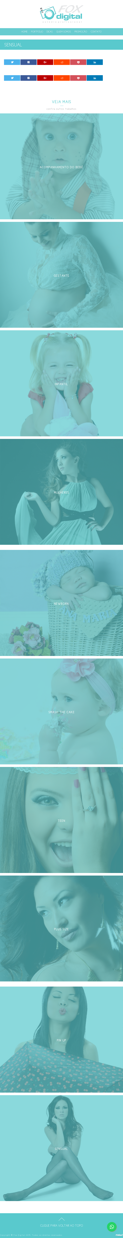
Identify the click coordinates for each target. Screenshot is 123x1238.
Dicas (50, 31)
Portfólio (37, 31)
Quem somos (63, 31)
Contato (96, 31)
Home (24, 31)
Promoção (80, 31)
